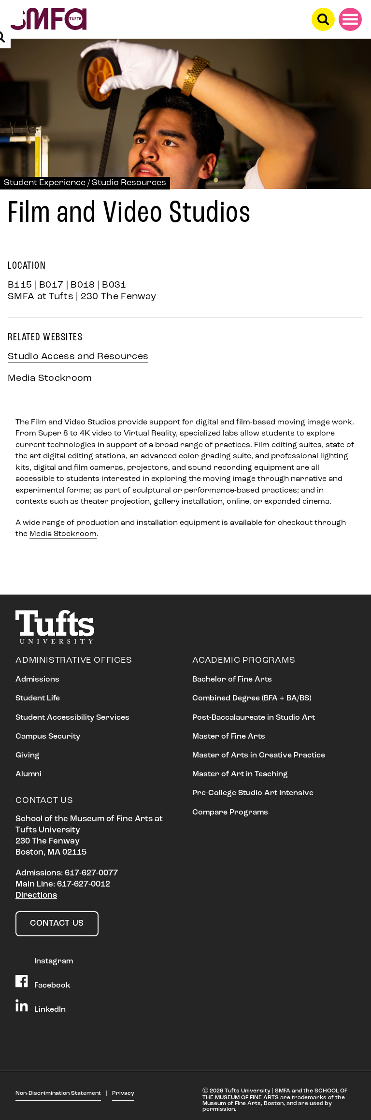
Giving (27, 755)
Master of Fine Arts (228, 737)
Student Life (37, 698)
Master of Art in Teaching (240, 774)
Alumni (28, 774)
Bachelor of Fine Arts (232, 680)
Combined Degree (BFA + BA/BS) (251, 698)
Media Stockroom (50, 378)
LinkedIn (40, 1006)
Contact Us (57, 923)
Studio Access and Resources (78, 357)
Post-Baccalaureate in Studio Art (253, 718)
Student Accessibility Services (72, 718)
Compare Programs (230, 812)
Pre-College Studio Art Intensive (253, 793)
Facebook (43, 982)
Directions (36, 895)
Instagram (44, 958)
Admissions (37, 680)
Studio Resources (129, 183)
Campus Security (47, 737)
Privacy (123, 1093)
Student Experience (45, 183)
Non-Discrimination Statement (58, 1093)
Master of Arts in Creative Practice (258, 755)
